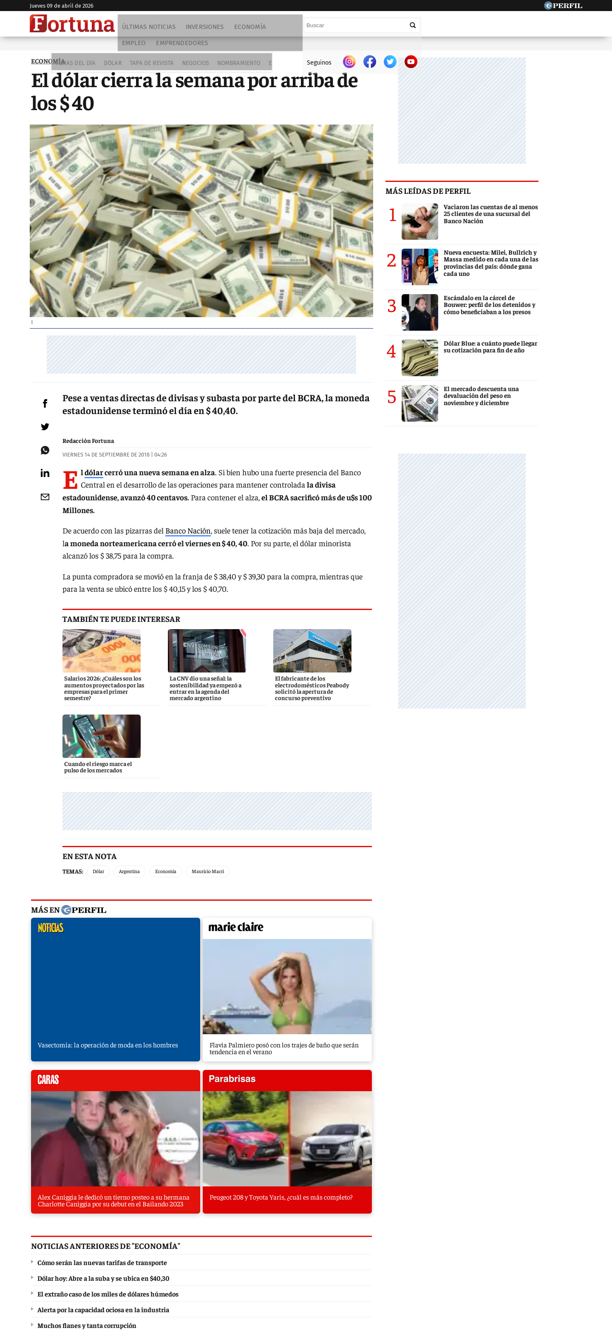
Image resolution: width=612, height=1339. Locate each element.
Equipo (342, 1276)
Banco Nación (200, 566)
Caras (113, 1245)
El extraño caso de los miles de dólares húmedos (106, 1083)
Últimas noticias (150, 28)
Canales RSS (171, 1276)
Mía (440, 1245)
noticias (74, 897)
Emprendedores (338, 28)
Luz (416, 1245)
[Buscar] (522, 24)
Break (507, 1245)
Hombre (269, 1245)
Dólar (84, 47)
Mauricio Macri (220, 837)
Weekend (308, 1245)
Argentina (141, 837)
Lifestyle (285, 47)
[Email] (49, 543)
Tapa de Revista (122, 47)
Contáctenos (267, 1276)
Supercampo (352, 1245)
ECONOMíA (47, 68)
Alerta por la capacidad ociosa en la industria (102, 1099)
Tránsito (446, 1276)
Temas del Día (49, 47)
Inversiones (206, 28)
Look (390, 1245)
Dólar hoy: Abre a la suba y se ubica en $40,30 (102, 1067)
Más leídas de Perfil (471, 198)
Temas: (85, 837)
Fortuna (233, 1245)
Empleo (290, 28)
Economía (251, 28)
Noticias (147, 1245)
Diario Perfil (73, 1245)
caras (272, 897)
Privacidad (308, 1276)
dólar (106, 520)
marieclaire (173, 897)
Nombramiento (207, 47)
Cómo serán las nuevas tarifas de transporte (101, 1051)
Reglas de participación (393, 1276)
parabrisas (371, 897)
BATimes (543, 1245)
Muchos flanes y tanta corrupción (85, 1114)
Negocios (164, 47)
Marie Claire (190, 1245)
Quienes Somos (219, 1276)
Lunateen (472, 1245)
